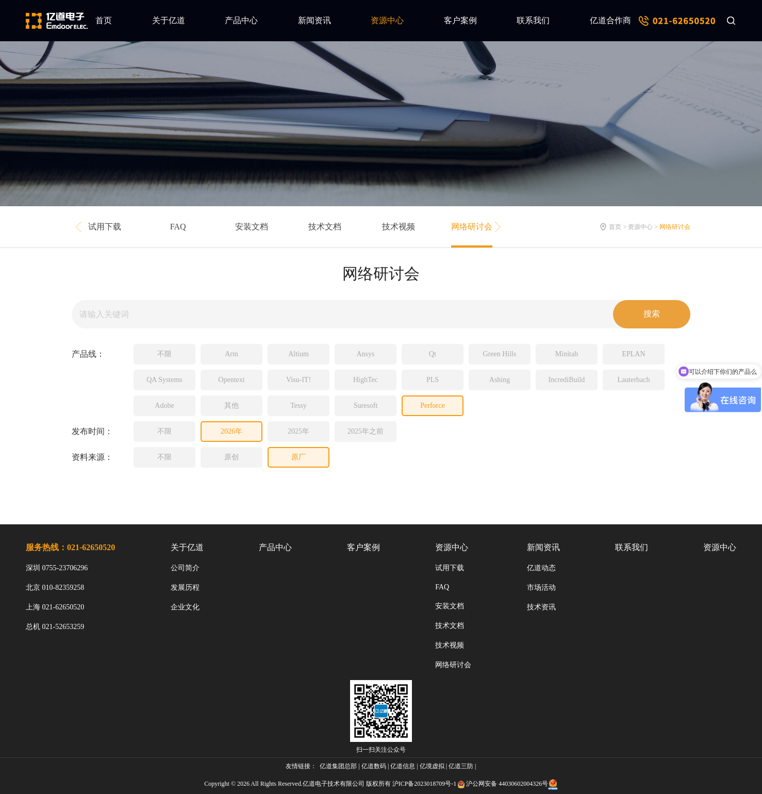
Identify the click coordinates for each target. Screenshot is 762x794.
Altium (298, 354)
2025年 (298, 431)
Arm (231, 354)
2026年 (231, 431)
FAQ (178, 226)
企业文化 (185, 607)
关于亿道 (168, 20)
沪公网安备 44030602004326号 (507, 783)
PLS (432, 380)
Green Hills (500, 354)
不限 (164, 354)
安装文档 (251, 226)
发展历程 (185, 587)
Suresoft (366, 405)
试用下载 (104, 226)
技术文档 (324, 226)
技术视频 (398, 226)
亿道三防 (461, 766)
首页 (103, 20)
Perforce (432, 405)
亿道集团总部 (338, 766)
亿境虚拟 (432, 766)
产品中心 (241, 20)
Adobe (164, 405)
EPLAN (633, 354)
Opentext (231, 380)
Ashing (499, 380)
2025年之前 (365, 431)
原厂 (298, 457)
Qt (432, 354)
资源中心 (387, 20)
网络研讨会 (471, 226)
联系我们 (533, 20)
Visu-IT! (298, 380)
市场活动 (541, 587)
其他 (231, 405)
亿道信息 (402, 766)
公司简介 (185, 568)
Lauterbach (634, 380)
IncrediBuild (567, 380)
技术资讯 (541, 607)
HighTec (365, 380)
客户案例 (460, 20)
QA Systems (164, 380)
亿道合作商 (610, 20)
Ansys (365, 354)
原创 (231, 457)
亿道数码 (373, 766)
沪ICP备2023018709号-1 (424, 783)
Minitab (566, 354)
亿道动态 (541, 568)
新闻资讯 (314, 20)
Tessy (298, 405)
